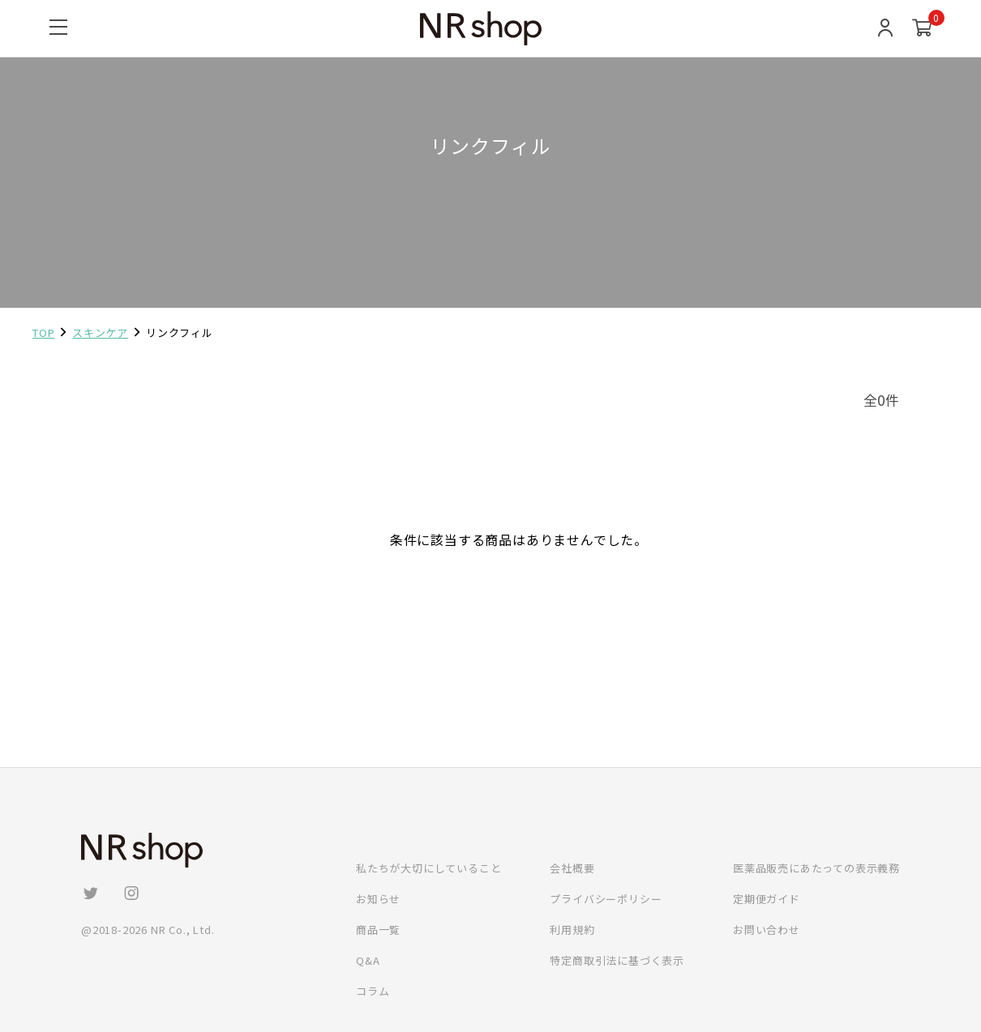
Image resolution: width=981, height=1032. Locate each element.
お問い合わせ (766, 929)
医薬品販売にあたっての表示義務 (816, 868)
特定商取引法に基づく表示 (617, 960)
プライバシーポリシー (606, 898)
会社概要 (572, 868)
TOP (43, 332)
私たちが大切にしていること (428, 868)
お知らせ (378, 898)
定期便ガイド (766, 898)
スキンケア (100, 332)
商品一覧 (378, 929)
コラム (372, 991)
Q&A (367, 960)
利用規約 (572, 929)
